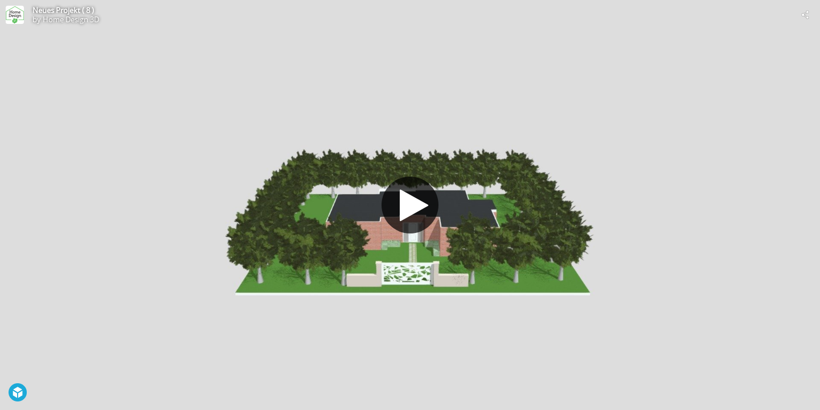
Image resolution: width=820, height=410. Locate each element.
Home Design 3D (71, 19)
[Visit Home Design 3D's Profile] (15, 15)
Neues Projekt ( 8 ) (63, 10)
